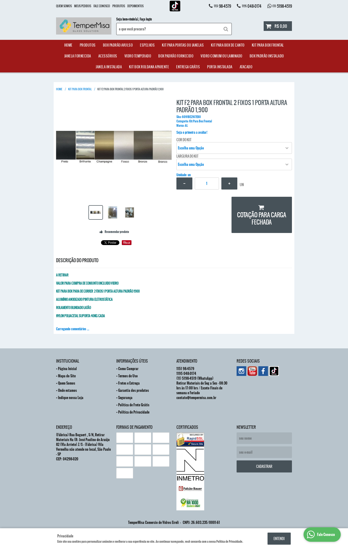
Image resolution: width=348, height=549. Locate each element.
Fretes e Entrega (129, 383)
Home (68, 45)
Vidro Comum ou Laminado (221, 56)
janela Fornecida (77, 56)
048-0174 (251, 6)
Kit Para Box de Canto (228, 45)
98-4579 (222, 6)
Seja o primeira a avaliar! (191, 132)
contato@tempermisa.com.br (196, 397)
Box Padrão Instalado (267, 56)
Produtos (118, 6)
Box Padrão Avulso (118, 45)
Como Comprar (128, 368)
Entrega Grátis (188, 67)
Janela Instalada (109, 67)
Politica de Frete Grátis (133, 404)
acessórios (107, 56)
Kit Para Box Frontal (268, 45)
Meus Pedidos (82, 6)
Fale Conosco (102, 6)
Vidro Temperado (137, 56)
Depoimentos (135, 6)
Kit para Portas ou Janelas (183, 45)
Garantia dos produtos (133, 390)
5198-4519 (282, 6)
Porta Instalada (219, 67)
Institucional (67, 361)
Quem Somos (64, 6)
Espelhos (147, 45)
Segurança (125, 397)
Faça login (146, 19)
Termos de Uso (128, 375)
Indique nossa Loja (70, 397)
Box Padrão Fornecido (175, 56)
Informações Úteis (132, 361)
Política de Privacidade (133, 412)
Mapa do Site (67, 375)
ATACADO (246, 67)
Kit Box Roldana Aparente (149, 67)
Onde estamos (67, 390)
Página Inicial (67, 368)
